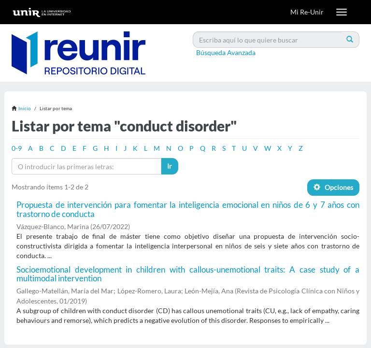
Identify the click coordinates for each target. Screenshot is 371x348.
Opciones (333, 187)
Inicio (24, 108)
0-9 (17, 148)
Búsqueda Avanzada (226, 52)
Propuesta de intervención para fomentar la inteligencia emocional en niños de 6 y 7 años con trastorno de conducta (187, 209)
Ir (169, 166)
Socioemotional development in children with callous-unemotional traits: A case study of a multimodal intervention (187, 274)
